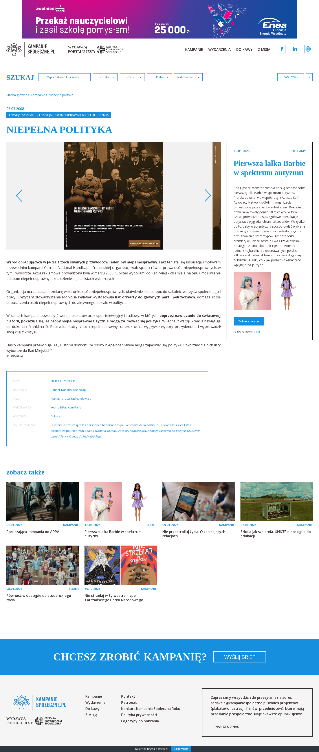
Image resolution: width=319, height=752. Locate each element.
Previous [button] (19, 195)
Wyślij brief (239, 656)
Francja (45, 115)
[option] (113, 196)
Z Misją (264, 49)
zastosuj (290, 77)
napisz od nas (227, 726)
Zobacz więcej (249, 321)
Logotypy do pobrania (140, 721)
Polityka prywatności (139, 714)
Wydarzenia (219, 49)
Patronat (129, 702)
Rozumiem (181, 749)
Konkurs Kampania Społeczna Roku (150, 708)
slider (257, 331)
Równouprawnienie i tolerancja (81, 115)
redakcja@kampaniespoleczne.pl (238, 703)
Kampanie (194, 49)
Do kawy (244, 49)
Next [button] (207, 195)
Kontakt (128, 696)
